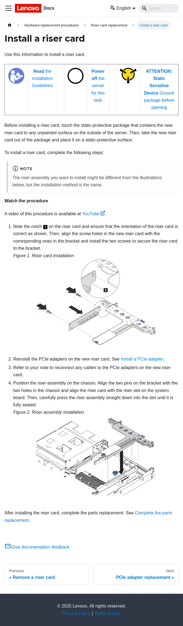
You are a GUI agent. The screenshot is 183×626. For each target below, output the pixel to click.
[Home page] (9, 25)
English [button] (120, 8)
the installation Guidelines (42, 78)
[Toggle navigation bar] (8, 8)
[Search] (159, 8)
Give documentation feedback (36, 547)
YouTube (93, 213)
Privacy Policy (77, 613)
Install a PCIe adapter (142, 359)
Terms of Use (107, 613)
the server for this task (98, 86)
